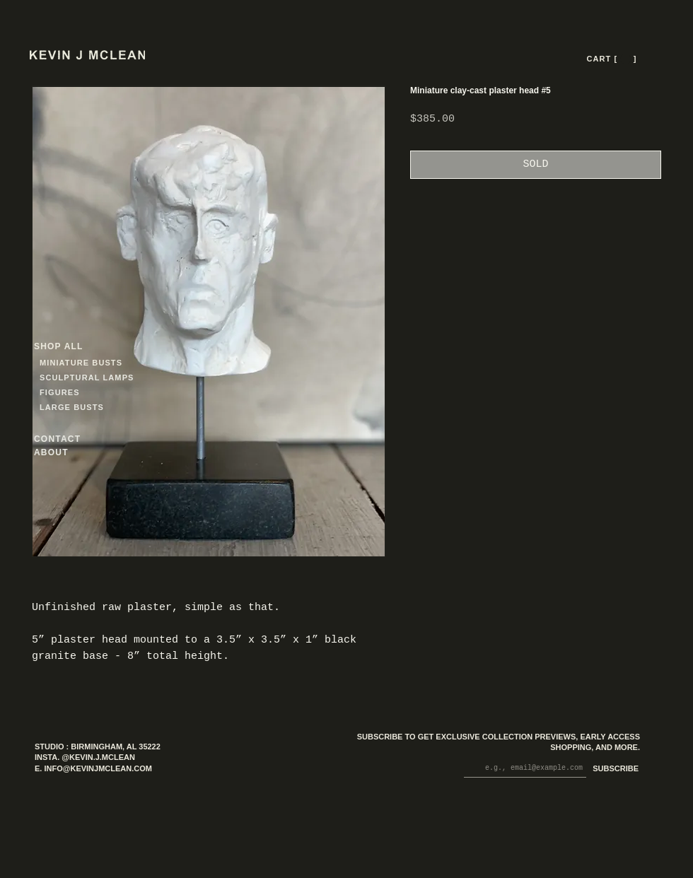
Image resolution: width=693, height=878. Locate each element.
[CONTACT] (70, 439)
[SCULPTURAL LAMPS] (89, 378)
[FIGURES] (81, 392)
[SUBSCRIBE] (612, 769)
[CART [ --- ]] (613, 59)
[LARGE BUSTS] (76, 407)
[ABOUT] (70, 453)
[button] (625, 59)
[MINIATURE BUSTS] (135, 363)
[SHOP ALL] (85, 347)
